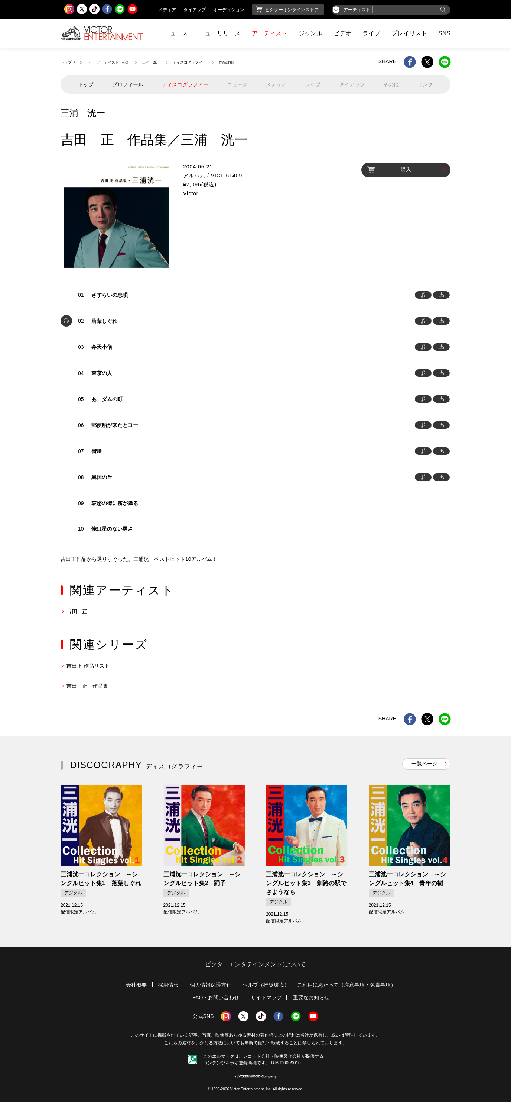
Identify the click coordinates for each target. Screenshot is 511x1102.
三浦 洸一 (151, 62)
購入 (389, 170)
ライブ (371, 33)
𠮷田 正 (76, 611)
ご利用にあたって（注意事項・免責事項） (346, 985)
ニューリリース (220, 33)
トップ (86, 84)
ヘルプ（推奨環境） (266, 985)
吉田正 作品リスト (88, 666)
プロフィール (127, 84)
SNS (444, 33)
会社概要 (136, 985)
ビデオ (342, 33)
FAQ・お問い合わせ (215, 997)
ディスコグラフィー (189, 62)
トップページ (72, 62)
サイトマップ (266, 997)
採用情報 (168, 985)
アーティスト (269, 33)
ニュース (176, 33)
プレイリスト (409, 33)
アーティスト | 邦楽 (113, 62)
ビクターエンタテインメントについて (255, 964)
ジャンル (310, 33)
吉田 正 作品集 (87, 686)
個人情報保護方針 (210, 985)
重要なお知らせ (311, 997)
